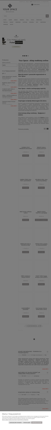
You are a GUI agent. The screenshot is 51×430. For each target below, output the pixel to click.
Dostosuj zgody (27, 422)
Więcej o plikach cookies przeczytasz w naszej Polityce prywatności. (15, 419)
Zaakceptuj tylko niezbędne (15, 422)
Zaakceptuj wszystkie (36, 422)
